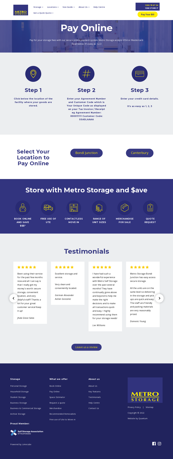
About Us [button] (84, 7)
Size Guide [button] (69, 7)
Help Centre (99, 7)
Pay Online (54, 411)
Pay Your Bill (147, 14)
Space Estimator (57, 417)
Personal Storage (18, 406)
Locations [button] (53, 7)
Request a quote (57, 423)
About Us (93, 406)
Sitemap (149, 427)
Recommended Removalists (62, 434)
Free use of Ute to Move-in (62, 439)
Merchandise (55, 428)
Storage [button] (38, 7)
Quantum (143, 438)
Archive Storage (17, 434)
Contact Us (94, 428)
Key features (95, 411)
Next (159, 318)
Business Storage (18, 423)
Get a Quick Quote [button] (43, 13)
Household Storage (19, 411)
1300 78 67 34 (151, 6)
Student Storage (18, 417)
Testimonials (95, 417)
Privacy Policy (134, 427)
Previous (13, 318)
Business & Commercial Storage (25, 428)
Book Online (55, 406)
